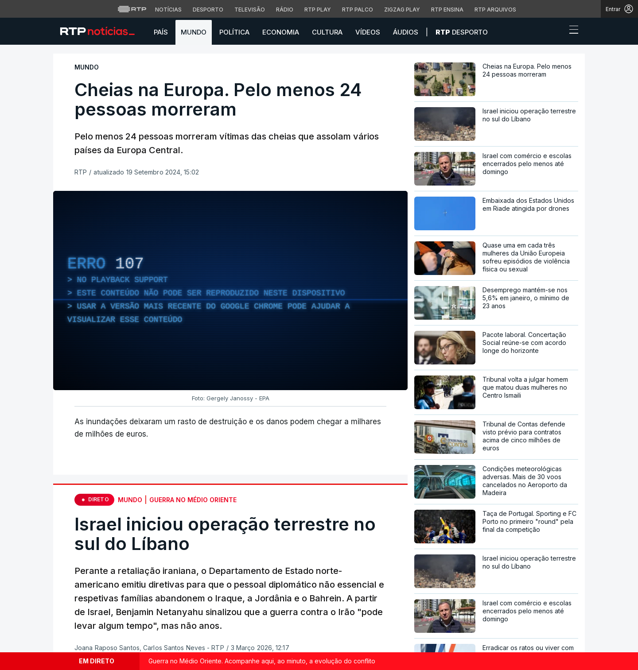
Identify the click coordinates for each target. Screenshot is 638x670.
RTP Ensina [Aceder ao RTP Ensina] (447, 9)
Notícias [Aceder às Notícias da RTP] (168, 9)
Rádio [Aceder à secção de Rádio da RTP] (284, 9)
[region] (230, 290)
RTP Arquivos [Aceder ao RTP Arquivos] (495, 9)
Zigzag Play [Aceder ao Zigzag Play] (402, 9)
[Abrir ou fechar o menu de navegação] (571, 31)
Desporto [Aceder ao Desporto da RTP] (208, 9)
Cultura (327, 32)
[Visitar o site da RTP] (132, 9)
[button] (557, 31)
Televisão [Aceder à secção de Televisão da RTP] (249, 9)
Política (234, 32)
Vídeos (367, 32)
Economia (280, 32)
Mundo (193, 32)
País (161, 32)
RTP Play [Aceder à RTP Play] (317, 9)
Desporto (462, 32)
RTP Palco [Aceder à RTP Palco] (357, 9)
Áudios (405, 32)
